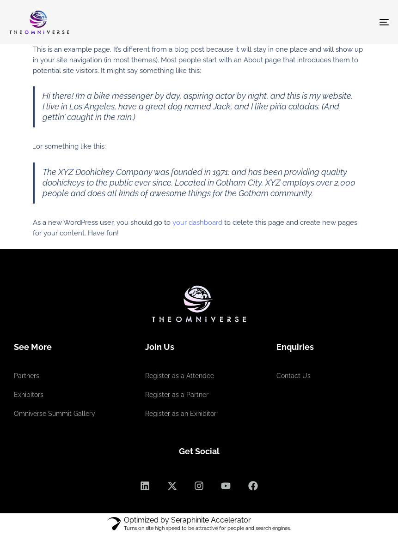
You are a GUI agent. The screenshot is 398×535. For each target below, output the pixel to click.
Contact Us (293, 375)
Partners (26, 375)
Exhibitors (28, 394)
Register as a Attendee (179, 375)
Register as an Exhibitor (180, 413)
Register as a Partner (176, 394)
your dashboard (197, 222)
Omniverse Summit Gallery (54, 413)
